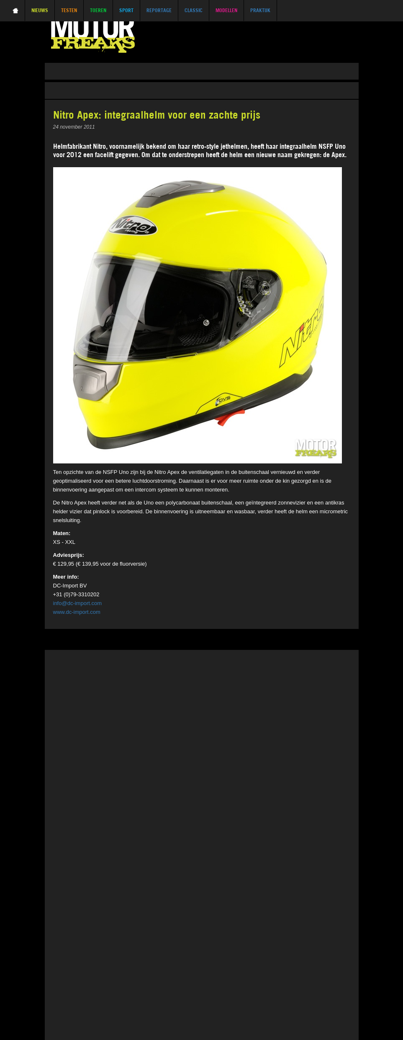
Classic (194, 10)
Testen (69, 10)
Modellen (226, 10)
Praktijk (260, 10)
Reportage (159, 10)
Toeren (98, 10)
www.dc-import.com (76, 612)
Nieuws (39, 10)
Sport (126, 10)
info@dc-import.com (77, 603)
